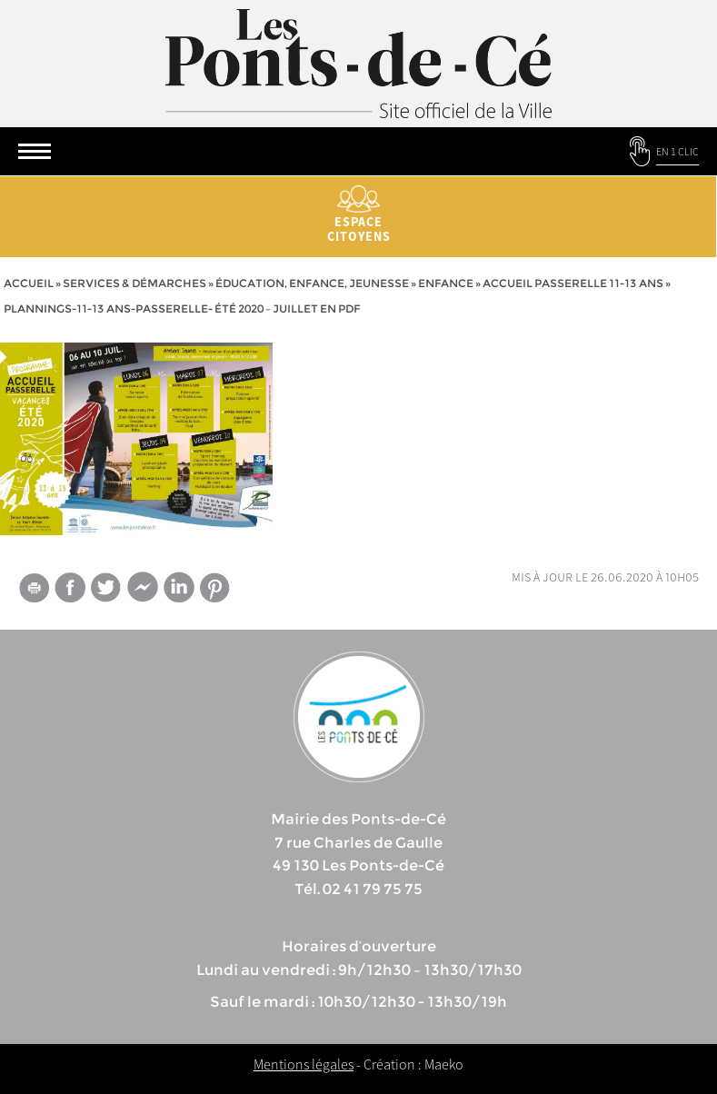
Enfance (445, 283)
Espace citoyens (358, 214)
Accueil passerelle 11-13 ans (573, 283)
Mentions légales (304, 1064)
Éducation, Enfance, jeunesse (312, 283)
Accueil (29, 283)
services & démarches (134, 283)
